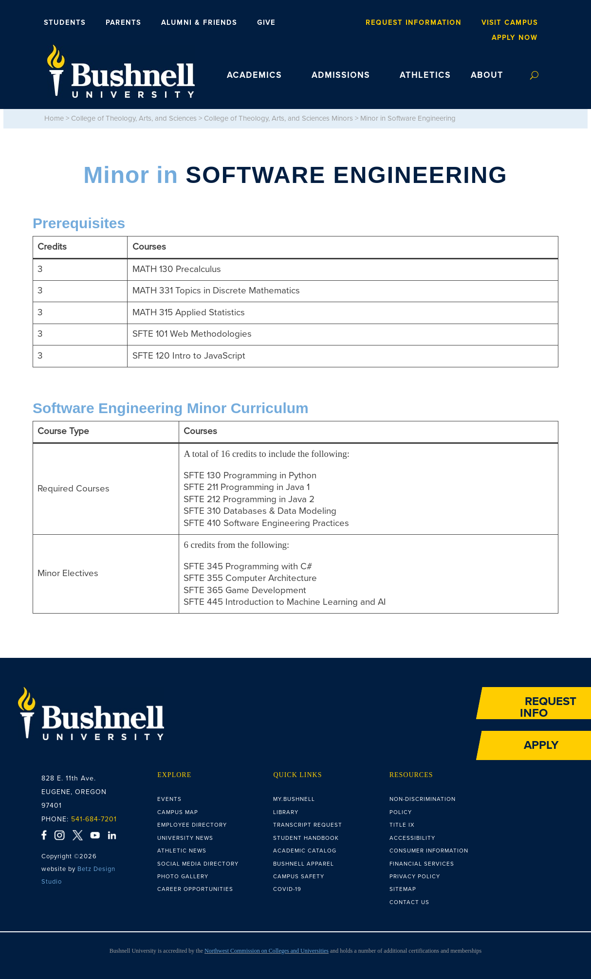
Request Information (414, 23)
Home (54, 118)
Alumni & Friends (199, 23)
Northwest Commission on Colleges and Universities (266, 950)
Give (266, 23)
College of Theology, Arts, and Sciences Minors (278, 118)
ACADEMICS (254, 75)
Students (65, 23)
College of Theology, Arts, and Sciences (134, 118)
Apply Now (515, 38)
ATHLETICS (425, 75)
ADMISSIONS (341, 75)
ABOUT (487, 75)
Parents (123, 23)
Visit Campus (509, 23)
